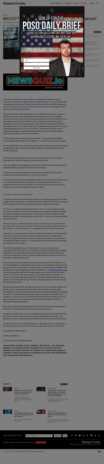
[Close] (52, 10)
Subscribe (36, 68)
